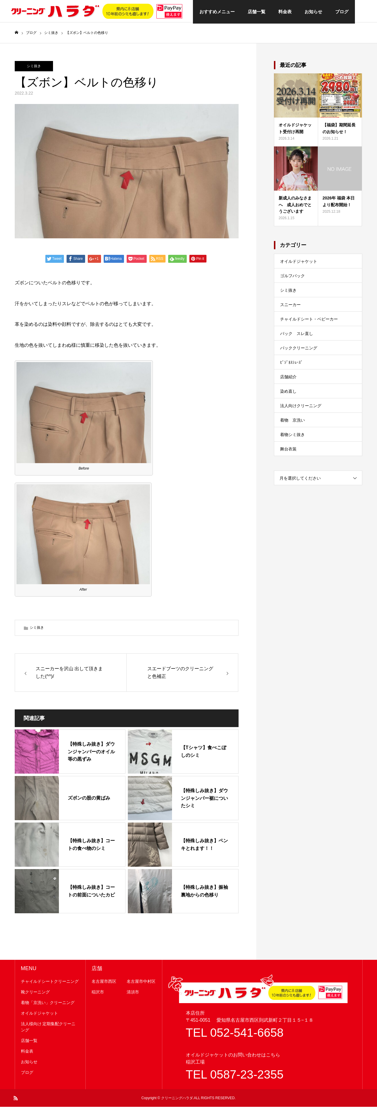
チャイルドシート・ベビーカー (309, 320)
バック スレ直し (296, 335)
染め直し (288, 392)
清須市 (133, 993)
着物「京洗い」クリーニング (48, 1004)
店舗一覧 (256, 11)
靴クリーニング (35, 993)
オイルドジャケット (298, 262)
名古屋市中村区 (141, 982)
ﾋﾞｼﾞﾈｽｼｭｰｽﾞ (291, 363)
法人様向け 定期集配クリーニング (48, 1028)
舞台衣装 (288, 450)
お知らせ (313, 11)
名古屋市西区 (104, 982)
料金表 (285, 11)
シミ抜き (34, 67)
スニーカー (290, 306)
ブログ (341, 11)
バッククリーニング (298, 349)
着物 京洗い (292, 421)
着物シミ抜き (292, 436)
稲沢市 (98, 993)
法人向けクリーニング (300, 407)
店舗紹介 (288, 378)
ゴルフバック (292, 277)
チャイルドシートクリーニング (50, 982)
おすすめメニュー (217, 11)
